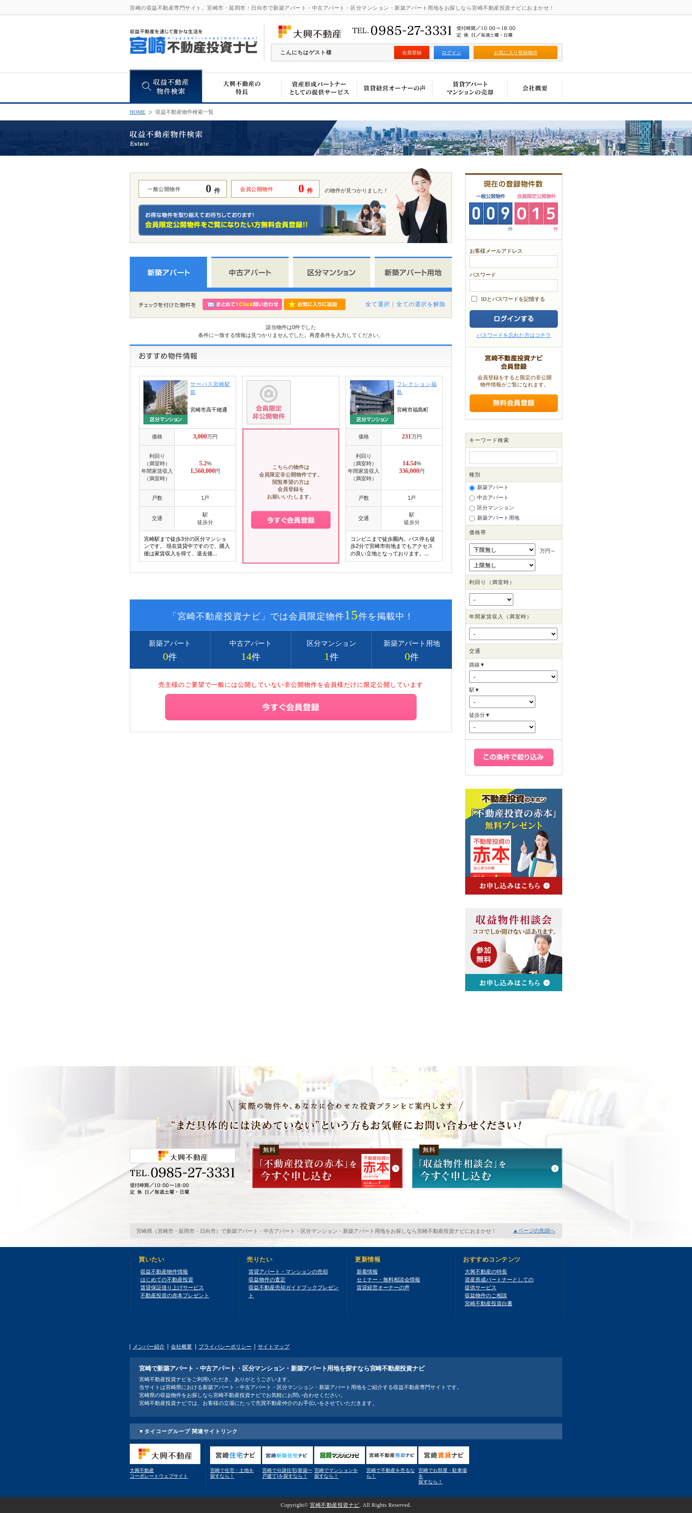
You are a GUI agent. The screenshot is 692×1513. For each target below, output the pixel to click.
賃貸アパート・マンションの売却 (288, 1272)
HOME (137, 112)
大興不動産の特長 (486, 1272)
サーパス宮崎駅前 (210, 388)
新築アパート (489, 487)
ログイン (451, 52)
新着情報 (367, 1272)
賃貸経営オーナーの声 (383, 1288)
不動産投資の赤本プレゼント (174, 1295)
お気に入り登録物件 (516, 52)
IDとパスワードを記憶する (513, 299)
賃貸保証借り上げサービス (172, 1288)
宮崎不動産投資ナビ (335, 1505)
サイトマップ (274, 1347)
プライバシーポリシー (225, 1347)
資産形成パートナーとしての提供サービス (499, 1284)
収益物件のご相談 (486, 1295)
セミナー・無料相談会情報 (388, 1280)
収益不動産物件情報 (164, 1272)
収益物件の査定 (267, 1280)
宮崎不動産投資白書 (488, 1303)
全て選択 (377, 304)
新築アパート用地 (494, 518)
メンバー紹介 (149, 1347)
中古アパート (489, 497)
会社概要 (181, 1347)
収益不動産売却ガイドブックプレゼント (293, 1292)
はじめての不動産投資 (166, 1280)
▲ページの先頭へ (534, 1231)
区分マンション (491, 508)
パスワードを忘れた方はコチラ (514, 335)
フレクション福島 (417, 388)
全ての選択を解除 (421, 304)
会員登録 (411, 52)
